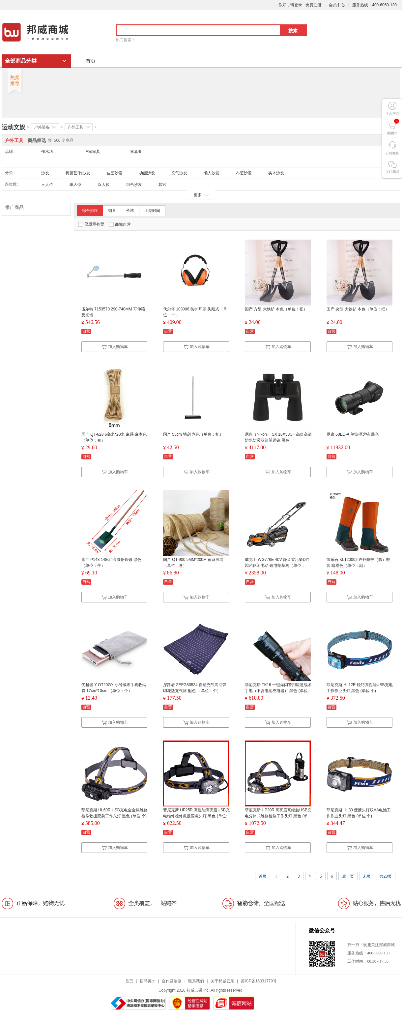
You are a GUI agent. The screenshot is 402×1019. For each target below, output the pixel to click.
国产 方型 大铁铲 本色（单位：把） (276, 309)
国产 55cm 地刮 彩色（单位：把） (193, 434)
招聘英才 (148, 981)
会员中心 (337, 5)
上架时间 (152, 210)
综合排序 (90, 210)
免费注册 (313, 5)
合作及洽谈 (172, 981)
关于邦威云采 (222, 981)
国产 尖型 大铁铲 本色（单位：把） (358, 309)
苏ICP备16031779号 (259, 981)
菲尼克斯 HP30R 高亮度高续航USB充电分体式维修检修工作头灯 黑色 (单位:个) (278, 816)
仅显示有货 (91, 224)
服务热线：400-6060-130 (374, 5)
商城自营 (120, 224)
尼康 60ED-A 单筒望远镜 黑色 (353, 434)
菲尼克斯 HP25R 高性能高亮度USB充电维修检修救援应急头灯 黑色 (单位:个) (196, 816)
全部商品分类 (21, 61)
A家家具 (93, 151)
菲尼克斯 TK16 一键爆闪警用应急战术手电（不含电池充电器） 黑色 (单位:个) (278, 691)
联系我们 (196, 981)
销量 (112, 210)
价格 (130, 210)
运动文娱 (13, 127)
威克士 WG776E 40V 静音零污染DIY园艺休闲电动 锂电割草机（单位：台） (277, 565)
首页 (91, 61)
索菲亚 (136, 151)
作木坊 (47, 151)
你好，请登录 (290, 5)
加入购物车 (114, 347)
